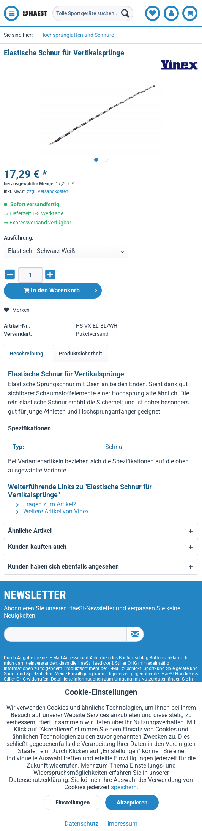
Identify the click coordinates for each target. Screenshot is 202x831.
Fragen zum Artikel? (46, 504)
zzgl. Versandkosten (47, 191)
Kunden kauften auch (37, 546)
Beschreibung (26, 354)
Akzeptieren (132, 802)
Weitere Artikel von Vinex (52, 511)
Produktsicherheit (80, 354)
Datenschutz (81, 823)
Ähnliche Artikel (30, 530)
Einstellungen (72, 802)
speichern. (124, 787)
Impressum (118, 823)
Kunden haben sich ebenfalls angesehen (63, 566)
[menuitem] (9, 13)
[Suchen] (125, 13)
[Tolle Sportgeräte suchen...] (92, 13)
